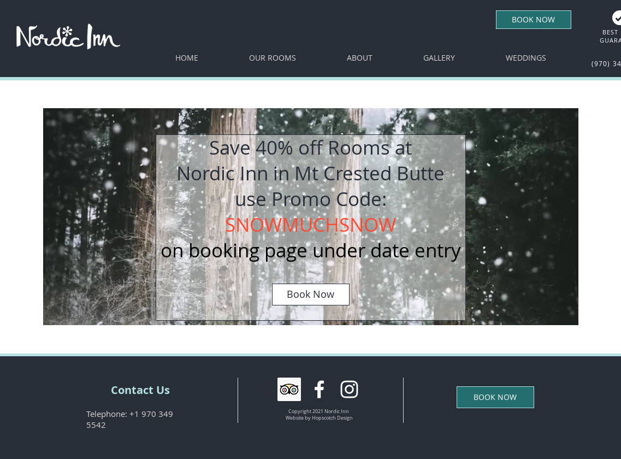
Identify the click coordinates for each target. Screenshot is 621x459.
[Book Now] (311, 294)
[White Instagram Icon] (349, 389)
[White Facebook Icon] (319, 389)
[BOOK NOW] (533, 19)
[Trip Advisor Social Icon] (289, 389)
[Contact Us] (140, 390)
